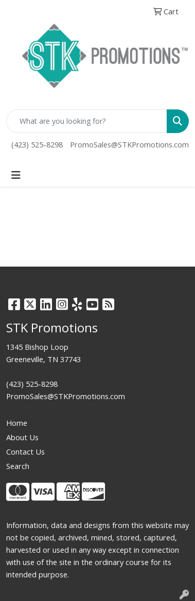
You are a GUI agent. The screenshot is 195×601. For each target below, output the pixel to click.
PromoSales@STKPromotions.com (129, 144)
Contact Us (25, 451)
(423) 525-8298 (37, 144)
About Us (22, 437)
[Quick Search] (86, 121)
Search (17, 466)
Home (16, 423)
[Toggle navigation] (16, 175)
